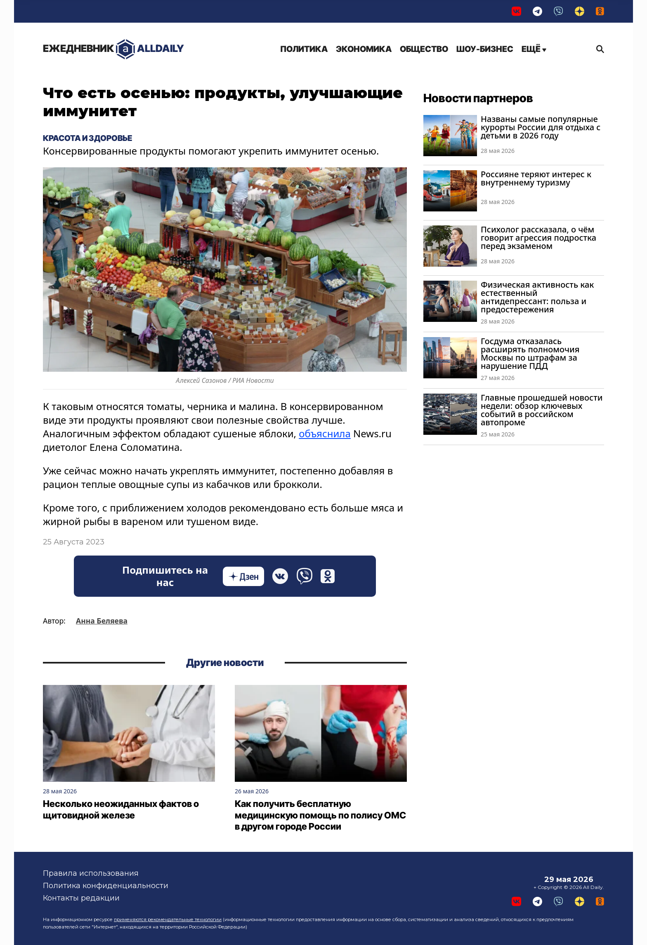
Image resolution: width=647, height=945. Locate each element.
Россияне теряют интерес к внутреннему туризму (536, 178)
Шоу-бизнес (484, 49)
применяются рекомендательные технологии (168, 919)
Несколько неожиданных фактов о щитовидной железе (121, 809)
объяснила (325, 433)
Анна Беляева (102, 621)
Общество (424, 49)
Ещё (534, 49)
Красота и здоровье (87, 138)
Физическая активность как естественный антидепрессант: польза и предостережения (537, 297)
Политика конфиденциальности (105, 885)
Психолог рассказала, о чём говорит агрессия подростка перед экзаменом (538, 237)
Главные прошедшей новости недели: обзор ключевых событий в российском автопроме (541, 410)
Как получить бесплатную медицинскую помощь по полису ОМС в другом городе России (320, 815)
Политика (304, 49)
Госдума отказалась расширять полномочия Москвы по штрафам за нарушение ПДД (530, 353)
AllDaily (113, 49)
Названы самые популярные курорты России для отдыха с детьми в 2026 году (540, 127)
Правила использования (91, 873)
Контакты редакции (81, 898)
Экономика (364, 49)
